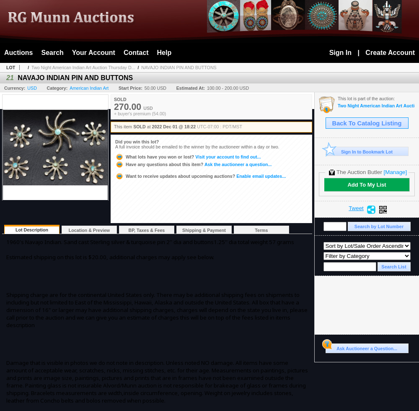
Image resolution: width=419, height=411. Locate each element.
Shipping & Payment (204, 230)
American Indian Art (89, 88)
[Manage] (395, 172)
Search (52, 52)
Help (164, 52)
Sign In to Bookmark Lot (359, 151)
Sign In (340, 52)
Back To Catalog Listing (367, 123)
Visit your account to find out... (188, 156)
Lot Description (32, 229)
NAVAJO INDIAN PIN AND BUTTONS (178, 67)
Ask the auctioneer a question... (193, 164)
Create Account (390, 52)
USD (32, 88)
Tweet (356, 208)
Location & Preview (89, 230)
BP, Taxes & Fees (147, 230)
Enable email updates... (200, 176)
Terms (261, 230)
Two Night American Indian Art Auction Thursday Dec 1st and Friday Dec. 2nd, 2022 (376, 106)
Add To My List (366, 185)
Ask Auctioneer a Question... (361, 347)
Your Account (93, 52)
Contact (136, 52)
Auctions (18, 52)
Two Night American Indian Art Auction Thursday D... (83, 67)
